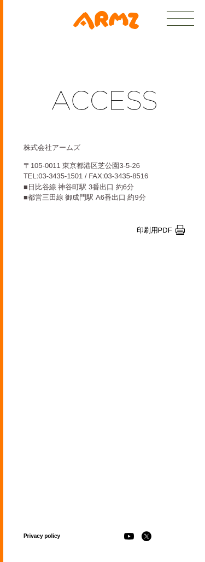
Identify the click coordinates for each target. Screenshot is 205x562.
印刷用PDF (161, 230)
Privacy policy (42, 536)
